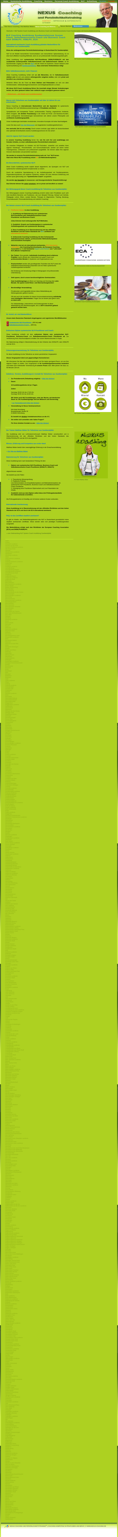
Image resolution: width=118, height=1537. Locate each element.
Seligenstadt (9, 1353)
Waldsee (8, 1450)
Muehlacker (8, 1112)
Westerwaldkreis (10, 1480)
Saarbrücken (9, 1307)
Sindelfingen (9, 1360)
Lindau (7, 1037)
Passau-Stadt (9, 1202)
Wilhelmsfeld (9, 1495)
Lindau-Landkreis (10, 1039)
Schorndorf (8, 1326)
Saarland (8, 1310)
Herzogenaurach (10, 884)
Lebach (7, 1021)
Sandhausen (9, 1316)
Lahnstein (8, 995)
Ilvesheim (8, 916)
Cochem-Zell (9, 688)
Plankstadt (8, 1219)
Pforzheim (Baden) (11, 1209)
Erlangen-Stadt (10, 759)
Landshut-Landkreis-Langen (13, 1011)
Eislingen (8, 738)
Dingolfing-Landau (10, 714)
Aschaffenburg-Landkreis (13, 571)
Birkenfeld (8, 653)
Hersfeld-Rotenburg (11, 883)
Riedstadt (8, 1283)
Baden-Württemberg (11, 587)
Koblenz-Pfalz (9, 970)
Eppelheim (8, 748)
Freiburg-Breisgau (10, 783)
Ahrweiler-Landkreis (11, 544)
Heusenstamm (9, 888)
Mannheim (8, 1072)
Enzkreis (8, 746)
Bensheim (8, 634)
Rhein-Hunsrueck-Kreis (12, 1262)
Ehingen (7, 733)
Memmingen (9, 1088)
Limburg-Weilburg (10, 1035)
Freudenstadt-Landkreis (12, 791)
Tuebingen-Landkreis (11, 1411)
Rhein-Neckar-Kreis (11, 1276)
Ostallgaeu (8, 1196)
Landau (7, 1003)
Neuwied (8, 1159)
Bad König (8, 597)
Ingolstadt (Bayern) (11, 921)
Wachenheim (9, 1439)
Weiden (7, 1461)
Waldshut (8, 1451)
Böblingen (8, 659)
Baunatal (8, 624)
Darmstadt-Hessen (11, 700)
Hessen (7, 886)
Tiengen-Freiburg (10, 1395)
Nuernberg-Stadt (10, 1165)
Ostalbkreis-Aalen (10, 1194)
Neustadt (8, 1146)
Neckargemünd (10, 1125)
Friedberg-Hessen (10, 796)
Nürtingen (8, 1167)
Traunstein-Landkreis (11, 1402)
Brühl (7, 669)
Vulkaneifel (8, 1437)
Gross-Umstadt (10, 844)
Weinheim (8, 1471)
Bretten (7, 664)
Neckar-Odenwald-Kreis (12, 1127)
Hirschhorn (8, 892)
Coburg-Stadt (9, 687)
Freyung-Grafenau (11, 793)
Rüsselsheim (9, 1305)
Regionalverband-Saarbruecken (15, 1244)
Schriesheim (9, 1328)
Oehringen (8, 1180)
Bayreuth (8, 627)
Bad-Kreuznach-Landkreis (13, 600)
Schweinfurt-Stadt (10, 1350)
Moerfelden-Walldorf (11, 1104)
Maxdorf (7, 1084)
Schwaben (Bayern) (11, 1333)
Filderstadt (8, 769)
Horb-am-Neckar (10, 912)
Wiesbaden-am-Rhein (12, 1487)
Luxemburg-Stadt (10, 1055)
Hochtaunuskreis (10, 894)
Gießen (7, 833)
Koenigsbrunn (9, 973)
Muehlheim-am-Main (11, 1116)
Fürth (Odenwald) (10, 809)
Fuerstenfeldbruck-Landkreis (14, 802)
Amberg (7, 560)
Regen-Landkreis (10, 1230)
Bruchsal (8, 668)
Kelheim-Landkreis (11, 952)
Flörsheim (8, 770)
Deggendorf (9, 703)
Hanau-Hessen (10, 852)
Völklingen (8, 1434)
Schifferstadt (9, 1325)
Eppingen (8, 749)
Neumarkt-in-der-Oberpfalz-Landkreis (16, 1138)
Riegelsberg (9, 1284)
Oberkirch (8, 1174)
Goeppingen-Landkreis (12, 838)
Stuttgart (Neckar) (10, 1386)
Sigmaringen (9, 1357)
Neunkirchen (9, 1140)
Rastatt (7, 1223)
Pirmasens (8, 1215)
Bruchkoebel (9, 666)
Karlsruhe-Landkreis (11, 939)
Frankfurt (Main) (10, 780)
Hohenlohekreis (10, 907)
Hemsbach (8, 876)
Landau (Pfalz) (9, 1006)
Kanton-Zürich (9, 933)
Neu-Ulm (8, 1156)
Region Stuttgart (10, 1246)
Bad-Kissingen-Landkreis (13, 595)
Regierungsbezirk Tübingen (13, 1243)
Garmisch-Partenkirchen (12, 815)
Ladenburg (8, 990)
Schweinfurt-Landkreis (12, 1349)
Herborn (7, 880)
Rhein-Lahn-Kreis (10, 1263)
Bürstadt (7, 674)
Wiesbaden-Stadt (10, 1492)
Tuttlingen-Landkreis (11, 1416)
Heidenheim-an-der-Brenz (13, 867)
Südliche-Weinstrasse (12, 1389)
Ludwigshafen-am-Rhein (12, 1048)
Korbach (7, 979)
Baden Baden (9, 586)
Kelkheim (8, 953)
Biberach (8, 642)
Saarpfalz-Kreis (10, 1315)
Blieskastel (8, 656)
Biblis (7, 645)
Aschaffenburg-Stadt (11, 573)
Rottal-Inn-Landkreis (11, 1299)
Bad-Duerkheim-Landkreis (13, 584)
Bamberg (8, 618)
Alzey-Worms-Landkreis (12, 558)
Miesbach (8, 1101)
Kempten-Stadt (10, 957)
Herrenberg (8, 881)
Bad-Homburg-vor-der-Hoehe (14, 592)
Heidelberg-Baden (10, 862)
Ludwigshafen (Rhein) (12, 1051)
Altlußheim (8, 553)
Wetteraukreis (9, 1482)
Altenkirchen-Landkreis (12, 552)
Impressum (58, 21)
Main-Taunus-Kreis (11, 1063)
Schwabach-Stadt (10, 1331)
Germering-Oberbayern (12, 823)
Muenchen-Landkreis (11, 1119)
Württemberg (9, 1504)
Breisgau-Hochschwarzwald (13, 663)
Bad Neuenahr (9, 605)
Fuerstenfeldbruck (10, 801)
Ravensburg (9, 1227)
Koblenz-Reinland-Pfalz (12, 971)
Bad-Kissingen (9, 594)
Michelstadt (8, 1100)
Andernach (8, 563)
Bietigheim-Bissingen (11, 647)
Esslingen (8, 762)
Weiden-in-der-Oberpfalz (12, 1463)
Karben (7, 934)
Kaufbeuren (8, 947)
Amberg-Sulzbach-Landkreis (14, 561)
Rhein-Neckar (9, 1273)
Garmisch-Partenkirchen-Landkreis (16, 817)
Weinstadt (8, 1472)
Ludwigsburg (9, 1043)
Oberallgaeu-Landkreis (12, 1170)
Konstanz (8, 974)
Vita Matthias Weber (27, 26)
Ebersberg (8, 727)
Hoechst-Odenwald (11, 897)
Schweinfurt (9, 1347)
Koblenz (7, 966)
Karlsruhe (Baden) (10, 937)
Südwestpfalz (9, 1390)
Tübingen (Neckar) (11, 1413)
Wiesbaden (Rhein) (11, 1490)
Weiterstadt (8, 1476)
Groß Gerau (9, 841)
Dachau (7, 692)
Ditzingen (8, 716)
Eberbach (8, 725)
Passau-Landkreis (10, 1201)
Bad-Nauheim (9, 603)
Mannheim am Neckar (12, 1074)
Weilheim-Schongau (11, 1467)
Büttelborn (8, 676)
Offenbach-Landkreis (11, 1185)
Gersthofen (8, 830)
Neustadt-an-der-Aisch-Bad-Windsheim (17, 1148)
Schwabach (8, 1329)
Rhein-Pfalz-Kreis (10, 1267)
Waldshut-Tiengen (10, 1455)
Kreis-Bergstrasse (10, 982)
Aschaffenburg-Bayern (12, 570)
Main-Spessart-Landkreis (13, 1059)
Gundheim (8, 849)
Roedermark (9, 1288)
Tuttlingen (8, 1414)
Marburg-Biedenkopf (11, 1082)
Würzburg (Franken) (11, 1508)
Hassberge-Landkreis (11, 854)
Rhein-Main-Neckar (11, 1272)
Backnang (8, 581)
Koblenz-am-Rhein (11, 968)
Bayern (7, 626)
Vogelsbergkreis (10, 1435)
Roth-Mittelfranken (11, 1297)
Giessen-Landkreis (11, 835)
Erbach (7, 751)
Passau (7, 1199)
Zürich (7, 1516)
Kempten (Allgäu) (10, 955)
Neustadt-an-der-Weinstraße (14, 1151)
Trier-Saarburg (9, 1406)
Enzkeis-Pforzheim (11, 745)
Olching (7, 1188)
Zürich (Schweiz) (10, 1517)
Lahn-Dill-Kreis (9, 992)
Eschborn (8, 761)
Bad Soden (8, 610)
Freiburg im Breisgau (11, 785)
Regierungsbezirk (10, 1238)
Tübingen (8, 1410)
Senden (7, 1355)
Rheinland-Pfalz (10, 1265)
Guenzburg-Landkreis (12, 847)
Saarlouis (8, 1312)
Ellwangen (8, 740)
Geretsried (8, 822)
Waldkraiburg (9, 1448)
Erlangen (8, 756)
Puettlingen (8, 1220)
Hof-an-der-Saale (10, 900)
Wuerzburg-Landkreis (12, 1509)
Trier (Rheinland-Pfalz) (12, 1405)
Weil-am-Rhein (9, 1464)
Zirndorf (7, 1514)
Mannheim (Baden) (11, 1076)
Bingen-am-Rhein (10, 650)
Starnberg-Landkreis (11, 1376)
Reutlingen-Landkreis (11, 1257)
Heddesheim (9, 859)
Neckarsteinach (10, 1129)
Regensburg (9, 1231)
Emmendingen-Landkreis (13, 743)
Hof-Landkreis (9, 905)
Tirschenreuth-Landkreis (12, 1397)
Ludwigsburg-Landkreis (12, 1045)
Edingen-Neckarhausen (12, 730)
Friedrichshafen (10, 799)
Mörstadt (8, 1108)
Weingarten (8, 1469)
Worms (7, 1500)
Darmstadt (8, 696)
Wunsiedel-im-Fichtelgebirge (14, 1512)
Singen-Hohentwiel (11, 1363)
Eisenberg (8, 737)
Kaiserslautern (9, 925)
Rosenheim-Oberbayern (12, 1292)
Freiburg (7, 782)
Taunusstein (9, 1394)
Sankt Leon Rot (10, 1320)
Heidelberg (8, 860)
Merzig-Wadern (10, 1093)
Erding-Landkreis (10, 754)
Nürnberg (8, 1162)
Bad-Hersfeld (9, 589)
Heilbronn (8, 870)
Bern (6, 639)
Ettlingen (8, 765)
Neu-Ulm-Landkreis (11, 1157)
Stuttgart (7, 1384)
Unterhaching (9, 1424)
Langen (7, 1016)
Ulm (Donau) (9, 1421)
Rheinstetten (9, 1280)
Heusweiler (8, 889)
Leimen (7, 1023)
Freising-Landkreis (11, 788)
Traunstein (8, 1400)
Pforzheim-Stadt (10, 1210)
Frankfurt (8, 777)
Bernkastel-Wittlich (11, 640)
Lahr (6, 997)
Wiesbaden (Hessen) (11, 1488)
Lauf (6, 1018)
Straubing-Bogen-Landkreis (13, 1379)
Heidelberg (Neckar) (11, 863)
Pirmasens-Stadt (10, 1217)
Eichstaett (8, 735)
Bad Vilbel (8, 614)
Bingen (7, 648)
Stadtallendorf (9, 1371)
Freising (7, 786)
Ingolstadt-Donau (10, 923)
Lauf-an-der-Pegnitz (11, 1019)
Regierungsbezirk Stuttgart (13, 1241)
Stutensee (8, 1382)
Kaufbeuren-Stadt (10, 949)
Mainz (7, 1064)
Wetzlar (7, 1484)
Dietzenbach (9, 708)
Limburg (7, 1032)
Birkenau (8, 651)
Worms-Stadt (9, 1503)
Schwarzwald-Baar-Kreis (12, 1345)
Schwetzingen (9, 1352)
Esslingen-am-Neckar (12, 764)
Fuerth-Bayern (9, 804)
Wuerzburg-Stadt (10, 1511)
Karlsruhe (8, 936)
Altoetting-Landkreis (11, 555)
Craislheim (8, 690)
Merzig (7, 1092)
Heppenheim (9, 878)
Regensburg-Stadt (10, 1235)
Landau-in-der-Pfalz (11, 1005)
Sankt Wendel (9, 1321)
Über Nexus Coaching (11, 26)
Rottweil (7, 1302)
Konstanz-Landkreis (11, 976)
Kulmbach (8, 986)
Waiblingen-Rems (10, 1443)
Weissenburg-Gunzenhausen (14, 1474)
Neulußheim (9, 1137)
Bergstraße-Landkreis (12, 637)
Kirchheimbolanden (11, 960)
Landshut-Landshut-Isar (12, 1013)
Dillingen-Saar (9, 712)
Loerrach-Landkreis (11, 1042)
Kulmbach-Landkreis (11, 987)
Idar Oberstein (9, 913)
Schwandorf (9, 1342)
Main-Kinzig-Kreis (10, 1058)
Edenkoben (8, 729)
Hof (6, 899)
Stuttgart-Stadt (9, 1387)
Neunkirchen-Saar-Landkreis (14, 1143)
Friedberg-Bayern (10, 794)
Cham (7, 682)
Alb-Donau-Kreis (10, 549)
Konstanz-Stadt (10, 978)
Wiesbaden (8, 1485)
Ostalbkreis (8, 1193)
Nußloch (7, 1169)
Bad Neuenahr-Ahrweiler (12, 606)
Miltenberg (8, 1103)
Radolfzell (8, 1222)
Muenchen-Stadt (10, 1121)
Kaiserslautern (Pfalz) (12, 928)
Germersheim (9, 825)
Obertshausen (9, 1175)
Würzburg (8, 1506)
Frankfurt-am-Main (11, 778)
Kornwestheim (9, 981)
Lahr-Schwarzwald (11, 998)
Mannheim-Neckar (11, 1077)
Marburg (7, 1080)
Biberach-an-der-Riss (11, 643)
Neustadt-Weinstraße (11, 1154)
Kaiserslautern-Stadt (11, 931)
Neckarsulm (9, 1130)
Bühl (6, 672)
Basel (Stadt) (9, 623)
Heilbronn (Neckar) (11, 875)
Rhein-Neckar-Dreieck (12, 1275)
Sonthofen (8, 1366)
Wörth (7, 1498)
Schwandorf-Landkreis (12, 1344)
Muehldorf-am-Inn (10, 1114)
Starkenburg (9, 1373)
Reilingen (8, 1249)
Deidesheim (9, 706)
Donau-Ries (9, 719)
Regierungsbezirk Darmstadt (14, 1236)
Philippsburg (9, 1214)
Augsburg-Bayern (10, 576)
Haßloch (7, 855)
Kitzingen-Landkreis (11, 965)
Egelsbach (8, 732)
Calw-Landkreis (10, 680)
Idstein (7, 915)
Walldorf (7, 1456)
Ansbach (8, 565)
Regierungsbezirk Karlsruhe (13, 1239)
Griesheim (8, 839)
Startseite (9, 31)
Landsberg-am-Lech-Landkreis (14, 1010)
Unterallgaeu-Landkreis (12, 1423)
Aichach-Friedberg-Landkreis (14, 547)
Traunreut (8, 1398)
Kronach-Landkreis (11, 984)
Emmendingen (9, 741)
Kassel (7, 942)
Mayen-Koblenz (10, 1087)
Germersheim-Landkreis (12, 827)
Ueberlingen (9, 1418)
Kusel (7, 989)
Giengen (7, 831)
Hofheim (7, 902)
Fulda (7, 810)
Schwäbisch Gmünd (11, 1334)
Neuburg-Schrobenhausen (13, 1133)
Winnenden (8, 1496)
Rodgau (7, 1286)
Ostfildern (8, 1198)
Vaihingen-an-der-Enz (12, 1427)
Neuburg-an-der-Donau (12, 1132)
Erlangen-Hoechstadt (11, 757)
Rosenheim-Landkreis (12, 1291)
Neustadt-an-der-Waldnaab (13, 1149)
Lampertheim (9, 1002)
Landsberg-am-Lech (11, 1008)
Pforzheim (8, 1207)
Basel (7, 621)
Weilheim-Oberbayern (12, 1466)
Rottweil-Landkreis (11, 1304)
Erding (7, 753)
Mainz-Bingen (9, 1067)
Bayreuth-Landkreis (11, 629)
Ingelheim (8, 918)
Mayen (7, 1085)
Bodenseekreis (9, 658)
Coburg (7, 684)
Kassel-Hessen (10, 944)
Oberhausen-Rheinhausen (13, 1172)
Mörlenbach (9, 1106)
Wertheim (8, 1479)
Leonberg (8, 1026)
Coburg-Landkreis (10, 685)
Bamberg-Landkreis (11, 619)
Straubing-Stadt (10, 1381)
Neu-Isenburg (9, 1135)
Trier (6, 1403)
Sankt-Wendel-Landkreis (12, 1323)
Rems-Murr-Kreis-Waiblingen (14, 1254)
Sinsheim (8, 1365)
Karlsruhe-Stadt (10, 941)
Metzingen (8, 1098)
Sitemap (46, 23)
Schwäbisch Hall (10, 1336)
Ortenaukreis (9, 1190)
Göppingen (8, 836)
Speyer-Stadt (9, 1370)
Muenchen (8, 1117)
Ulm (6, 1419)
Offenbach (8, 1182)
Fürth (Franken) (10, 806)
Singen (7, 1361)
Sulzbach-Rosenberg (11, 1392)
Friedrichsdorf (9, 798)
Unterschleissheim (11, 1426)
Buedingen (8, 671)
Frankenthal (9, 775)
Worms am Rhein (10, 1501)
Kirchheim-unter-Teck (11, 961)
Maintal (7, 1061)
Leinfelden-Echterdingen (12, 1024)
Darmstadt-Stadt (10, 701)
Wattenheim (9, 1459)
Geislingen (8, 819)
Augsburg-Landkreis (11, 578)
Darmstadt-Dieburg (11, 698)
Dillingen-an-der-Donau (12, 711)
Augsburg (8, 574)
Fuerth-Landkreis (10, 807)
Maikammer (9, 1056)
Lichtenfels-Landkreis (11, 1031)
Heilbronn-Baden (10, 872)
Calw (6, 679)
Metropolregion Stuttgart (12, 1096)
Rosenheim (8, 1289)
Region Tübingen (10, 1247)
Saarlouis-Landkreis (11, 1313)
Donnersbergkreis (10, 721)
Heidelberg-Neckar (11, 865)
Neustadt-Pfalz (9, 1153)
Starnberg (8, 1374)
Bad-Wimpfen (9, 608)
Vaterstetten (9, 1429)
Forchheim (8, 772)
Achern (7, 542)
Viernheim (8, 1431)
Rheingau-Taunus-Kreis (12, 1260)
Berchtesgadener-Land (12, 635)
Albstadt (7, 550)
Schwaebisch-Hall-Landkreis (14, 1337)
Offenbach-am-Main (11, 1183)
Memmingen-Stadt (11, 1090)
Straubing (8, 1378)
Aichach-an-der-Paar (11, 545)
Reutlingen (8, 1255)
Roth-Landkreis (10, 1296)
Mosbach (8, 1109)
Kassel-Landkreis (10, 945)
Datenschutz (74, 21)
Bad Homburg (9, 590)
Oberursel (8, 1177)
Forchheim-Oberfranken (12, 774)
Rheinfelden (9, 1259)
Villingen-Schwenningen (12, 1432)
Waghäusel (8, 1440)
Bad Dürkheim (9, 582)
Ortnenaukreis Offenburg (13, 1191)
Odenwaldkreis (9, 1178)
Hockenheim (9, 896)
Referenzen (78, 26)
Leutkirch (8, 1027)
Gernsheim (8, 828)
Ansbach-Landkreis (11, 566)
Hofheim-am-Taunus (11, 904)
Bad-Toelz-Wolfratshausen (13, 613)
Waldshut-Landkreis (11, 1453)
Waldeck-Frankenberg (12, 1445)
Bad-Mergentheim (10, 602)
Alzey (7, 557)
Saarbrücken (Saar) (11, 1308)
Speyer (7, 1368)
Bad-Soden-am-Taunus (12, 611)
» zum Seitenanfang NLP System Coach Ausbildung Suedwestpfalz (28, 533)
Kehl (6, 950)
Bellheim (8, 632)
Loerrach (8, 1040)
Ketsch (7, 958)
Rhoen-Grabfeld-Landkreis (13, 1281)
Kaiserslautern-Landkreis (13, 926)
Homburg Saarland (11, 910)
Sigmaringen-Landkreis (12, 1358)
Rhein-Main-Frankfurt (11, 1270)
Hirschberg (8, 891)
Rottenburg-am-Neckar (12, 1300)
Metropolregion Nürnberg (13, 1095)
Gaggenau (8, 814)
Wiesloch (8, 1493)
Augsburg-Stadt (10, 579)
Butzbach (8, 677)
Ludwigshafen (9, 1047)
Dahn (7, 695)
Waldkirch (8, 1447)
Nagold (7, 1124)
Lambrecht (8, 1000)
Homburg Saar (9, 908)
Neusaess (8, 1145)
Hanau (7, 851)
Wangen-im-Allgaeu (11, 1458)
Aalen (7, 541)
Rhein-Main (8, 1268)
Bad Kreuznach (10, 598)
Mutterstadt (8, 1122)
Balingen (8, 616)
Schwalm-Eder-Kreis (11, 1339)
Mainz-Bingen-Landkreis (12, 1069)
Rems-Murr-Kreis (10, 1252)
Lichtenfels (8, 1029)
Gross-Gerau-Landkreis (12, 843)
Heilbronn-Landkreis (11, 873)
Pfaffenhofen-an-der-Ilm (12, 1204)
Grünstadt (8, 846)
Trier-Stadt (8, 1408)
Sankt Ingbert (9, 1318)
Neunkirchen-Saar (10, 1141)
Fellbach (7, 767)
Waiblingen (8, 1442)
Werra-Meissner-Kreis (12, 1477)
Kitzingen (8, 963)
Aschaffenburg (9, 568)
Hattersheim (9, 857)
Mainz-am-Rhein (10, 1066)
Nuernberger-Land (11, 1164)
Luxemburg (8, 1053)
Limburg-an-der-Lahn (11, 1034)
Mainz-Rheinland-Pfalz (12, 1071)
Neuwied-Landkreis (11, 1161)
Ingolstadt (8, 920)
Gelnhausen (9, 820)
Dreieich (7, 724)
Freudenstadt (9, 790)
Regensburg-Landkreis (12, 1233)
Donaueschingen (10, 717)
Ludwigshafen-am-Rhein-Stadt (14, 1050)
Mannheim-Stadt (10, 1079)
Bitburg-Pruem (9, 655)
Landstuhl (8, 1014)
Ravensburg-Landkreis (12, 1228)
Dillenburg (8, 709)
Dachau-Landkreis (10, 693)
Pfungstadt (8, 1212)
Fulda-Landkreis (10, 812)
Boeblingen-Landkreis (12, 661)
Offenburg (8, 1186)
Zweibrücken (9, 1519)
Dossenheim (9, 722)
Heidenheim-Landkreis (12, 868)
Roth (6, 1294)
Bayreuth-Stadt (10, 631)
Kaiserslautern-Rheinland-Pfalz (14, 929)
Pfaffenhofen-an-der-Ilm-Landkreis (15, 1206)
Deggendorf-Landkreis (12, 704)
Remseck (8, 1251)
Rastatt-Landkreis (10, 1225)
